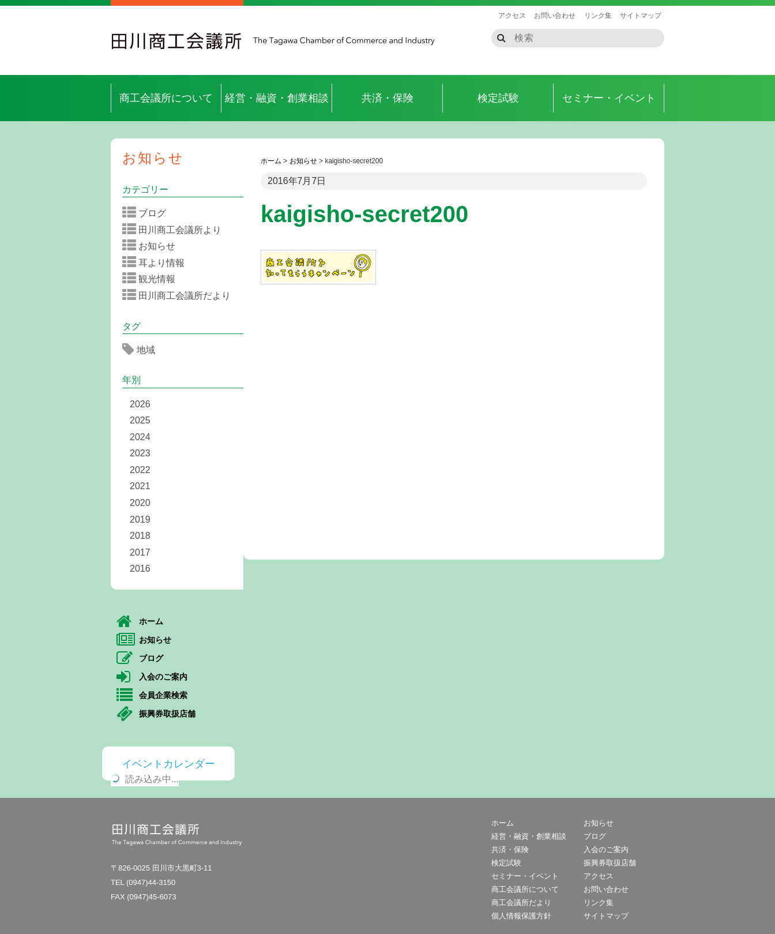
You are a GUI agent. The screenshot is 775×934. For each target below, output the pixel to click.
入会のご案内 (151, 677)
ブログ (148, 213)
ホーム (139, 622)
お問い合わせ (554, 15)
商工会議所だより (521, 902)
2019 (140, 519)
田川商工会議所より (175, 230)
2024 (140, 437)
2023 (140, 453)
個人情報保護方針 (521, 916)
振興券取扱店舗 (155, 714)
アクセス (512, 15)
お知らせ (153, 158)
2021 (140, 486)
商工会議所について (166, 98)
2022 (140, 470)
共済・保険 (387, 98)
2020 (140, 503)
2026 (140, 404)
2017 (140, 552)
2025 (140, 420)
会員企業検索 (151, 696)
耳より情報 (157, 262)
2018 (140, 536)
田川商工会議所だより (180, 295)
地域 (142, 350)
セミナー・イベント (609, 98)
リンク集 (598, 15)
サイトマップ (640, 15)
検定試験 (498, 98)
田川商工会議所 (177, 40)
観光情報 (152, 279)
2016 (140, 568)
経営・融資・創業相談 (277, 98)
